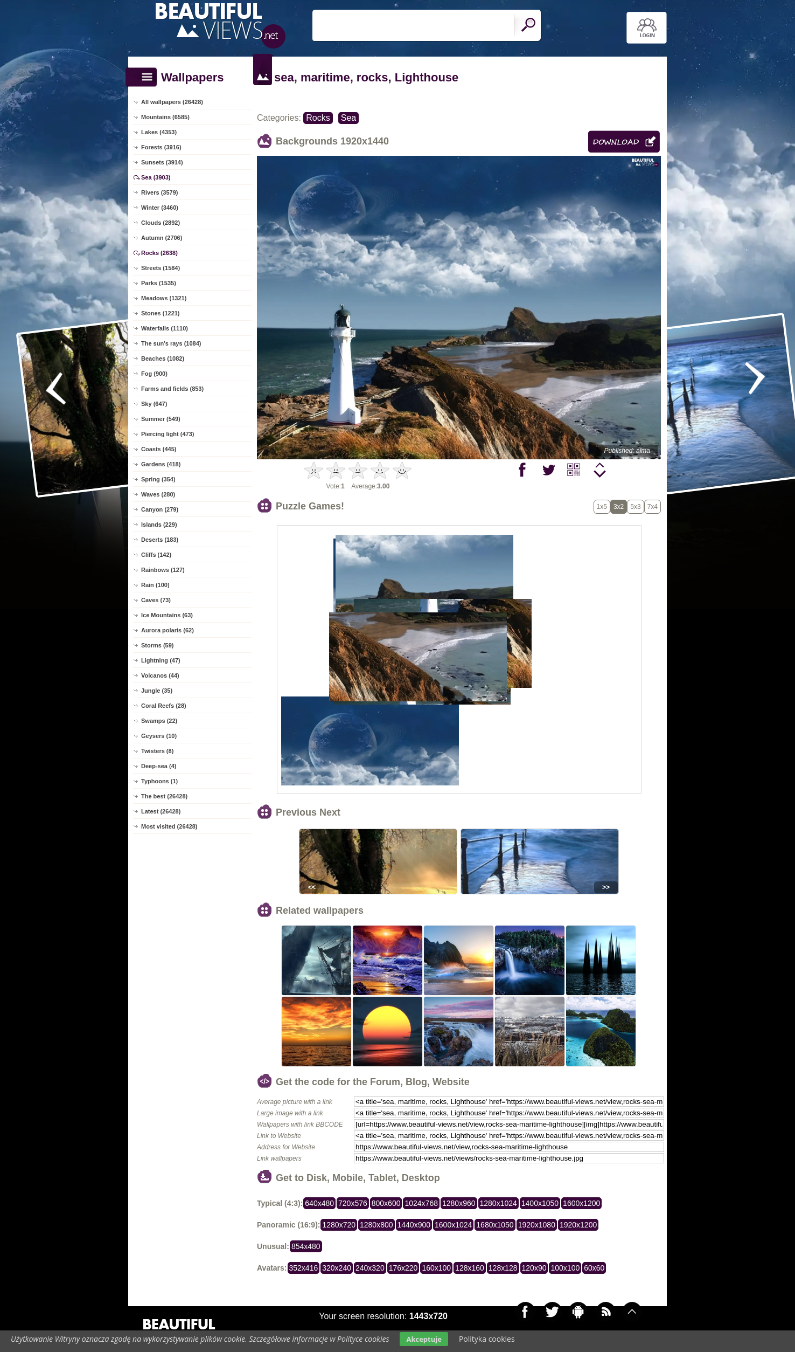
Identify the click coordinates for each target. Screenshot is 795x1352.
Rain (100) (155, 585)
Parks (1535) (158, 283)
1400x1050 (540, 1203)
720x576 (352, 1203)
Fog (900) (154, 373)
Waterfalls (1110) (164, 328)
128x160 (469, 1268)
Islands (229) (159, 524)
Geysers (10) (159, 736)
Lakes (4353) (159, 132)
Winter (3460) (159, 207)
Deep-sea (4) (158, 766)
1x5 (602, 507)
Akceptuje (423, 1339)
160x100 (436, 1268)
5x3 (635, 507)
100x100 (565, 1268)
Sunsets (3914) (162, 162)
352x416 (303, 1268)
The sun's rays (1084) (171, 343)
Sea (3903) (155, 177)
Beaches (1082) (162, 358)
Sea (348, 117)
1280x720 (338, 1224)
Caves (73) (156, 600)
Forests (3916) (161, 147)
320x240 (336, 1268)
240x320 (370, 1268)
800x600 (386, 1203)
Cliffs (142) (156, 554)
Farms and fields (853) (172, 388)
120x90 (534, 1268)
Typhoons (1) (159, 781)
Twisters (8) (157, 751)
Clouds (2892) (160, 222)
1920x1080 (536, 1224)
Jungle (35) (156, 690)
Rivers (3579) (159, 192)
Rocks (318, 117)
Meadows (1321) (163, 298)
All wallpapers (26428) (172, 102)
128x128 (503, 1268)
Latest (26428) (160, 811)
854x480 (305, 1246)
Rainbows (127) (163, 570)
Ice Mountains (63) (167, 615)
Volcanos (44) (160, 675)
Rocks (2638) (159, 253)
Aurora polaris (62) (167, 630)
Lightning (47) (160, 660)
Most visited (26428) (169, 826)
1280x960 (459, 1203)
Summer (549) (160, 419)
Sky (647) (154, 404)
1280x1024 (498, 1203)
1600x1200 (581, 1203)
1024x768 (421, 1203)
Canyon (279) (159, 509)
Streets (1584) (160, 268)
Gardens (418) (160, 464)
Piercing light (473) (167, 434)
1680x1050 (494, 1224)
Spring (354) (158, 479)
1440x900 (414, 1224)
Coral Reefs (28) (163, 705)
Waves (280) (158, 494)
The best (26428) (164, 796)
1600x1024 (453, 1224)
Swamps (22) (159, 721)
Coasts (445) (158, 449)
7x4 (652, 507)
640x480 (319, 1203)
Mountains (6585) (165, 117)
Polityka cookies (487, 1339)
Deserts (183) (159, 539)
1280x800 (376, 1224)
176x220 (403, 1268)
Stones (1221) (160, 313)
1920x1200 (578, 1224)
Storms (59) (157, 645)
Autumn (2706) (161, 237)
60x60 (594, 1268)
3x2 (618, 507)
